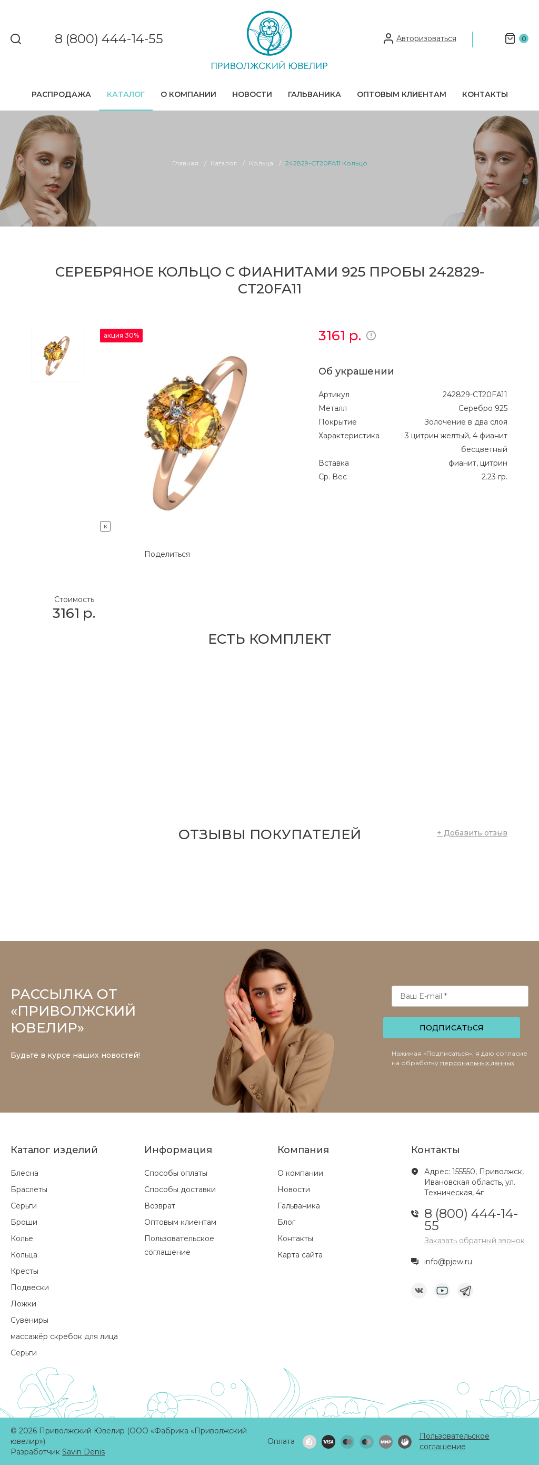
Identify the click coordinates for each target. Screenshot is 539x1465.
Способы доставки (180, 1189)
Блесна (24, 1173)
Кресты (24, 1271)
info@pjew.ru (448, 1261)
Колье (22, 1238)
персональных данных (477, 1063)
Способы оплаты (175, 1173)
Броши (24, 1222)
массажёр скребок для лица (64, 1336)
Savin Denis (83, 1452)
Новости (252, 94)
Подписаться (452, 1028)
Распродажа (61, 94)
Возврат (159, 1206)
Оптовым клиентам (401, 94)
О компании (188, 94)
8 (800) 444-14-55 (109, 39)
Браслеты (29, 1189)
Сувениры (29, 1320)
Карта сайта (300, 1255)
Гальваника (314, 94)
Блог (286, 1222)
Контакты (485, 94)
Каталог (126, 94)
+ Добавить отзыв (472, 833)
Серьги (24, 1206)
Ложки (23, 1304)
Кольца (24, 1255)
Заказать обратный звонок (474, 1240)
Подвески (30, 1287)
